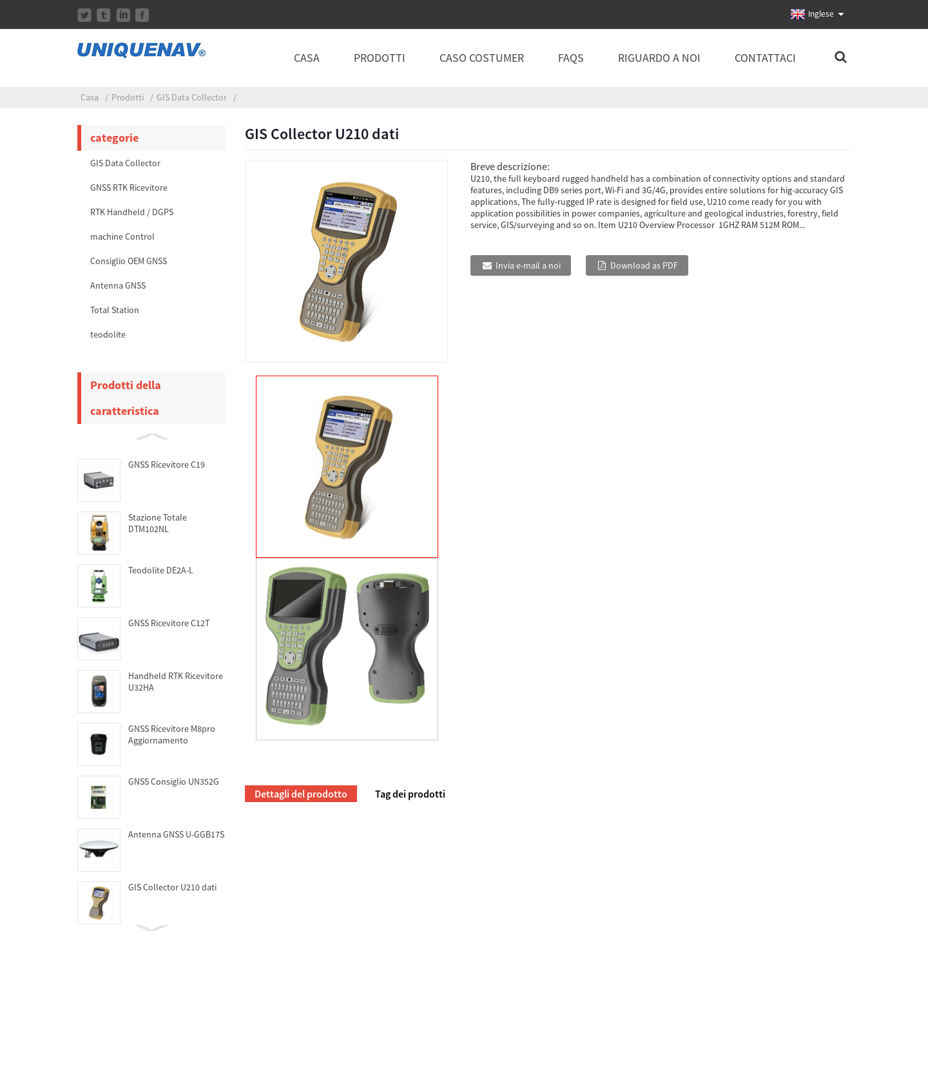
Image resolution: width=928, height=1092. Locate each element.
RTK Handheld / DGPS (131, 212)
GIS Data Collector (192, 97)
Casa (307, 57)
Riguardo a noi (659, 57)
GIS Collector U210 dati (172, 887)
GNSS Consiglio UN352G (173, 781)
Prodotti (379, 57)
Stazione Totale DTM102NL (157, 523)
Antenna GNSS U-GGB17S (176, 834)
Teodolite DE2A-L (160, 570)
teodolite (108, 334)
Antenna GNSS (118, 285)
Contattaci (765, 57)
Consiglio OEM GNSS (128, 261)
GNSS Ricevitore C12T (168, 623)
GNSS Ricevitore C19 (166, 464)
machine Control (122, 236)
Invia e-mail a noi (528, 265)
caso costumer (482, 57)
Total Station (114, 310)
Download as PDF (644, 265)
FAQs (571, 57)
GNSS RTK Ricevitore (129, 187)
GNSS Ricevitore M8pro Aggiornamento (171, 734)
